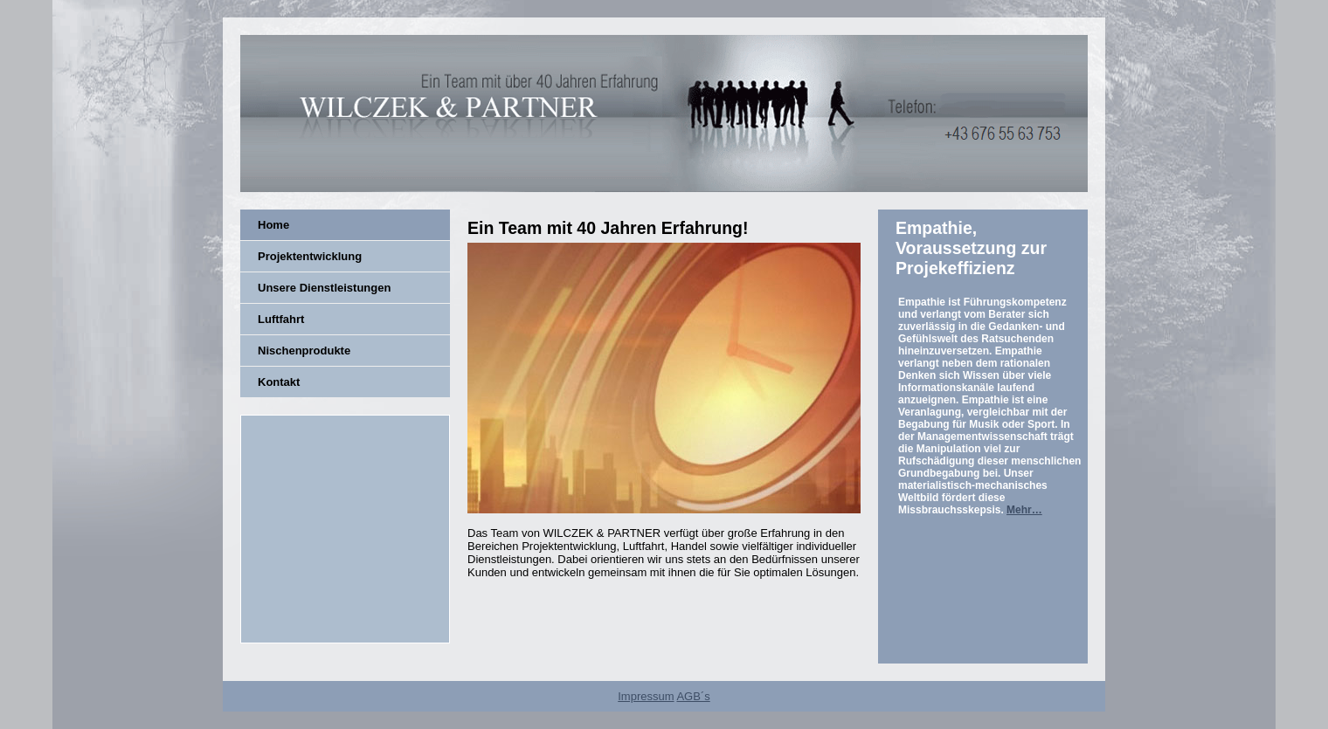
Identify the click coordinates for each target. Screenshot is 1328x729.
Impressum (646, 696)
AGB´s (692, 696)
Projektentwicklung (310, 256)
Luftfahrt (281, 319)
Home (273, 224)
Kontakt (279, 382)
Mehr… (1024, 510)
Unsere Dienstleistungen (324, 287)
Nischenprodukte (304, 350)
